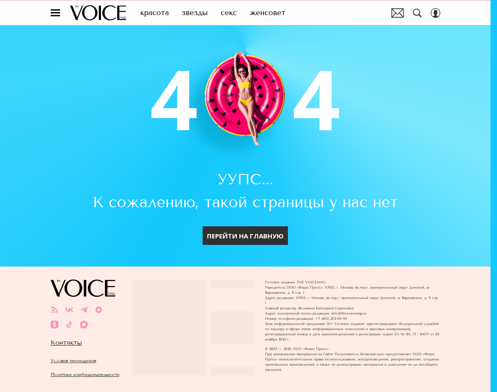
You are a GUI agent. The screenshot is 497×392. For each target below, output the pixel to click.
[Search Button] (417, 13)
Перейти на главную (245, 235)
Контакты (66, 343)
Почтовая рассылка (397, 13)
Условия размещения (73, 360)
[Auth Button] (435, 13)
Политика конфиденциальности (85, 374)
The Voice (98, 12)
